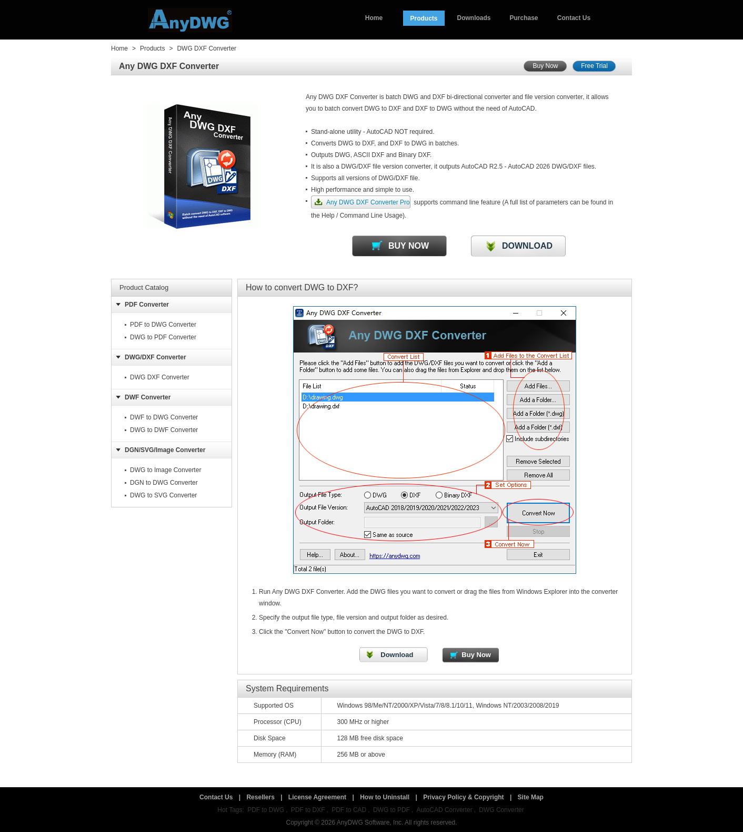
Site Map (531, 797)
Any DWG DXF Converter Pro (368, 202)
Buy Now (545, 66)
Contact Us (573, 18)
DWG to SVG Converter (163, 495)
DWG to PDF (391, 810)
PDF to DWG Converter (163, 324)
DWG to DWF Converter (164, 430)
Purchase (523, 18)
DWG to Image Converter (165, 470)
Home (374, 18)
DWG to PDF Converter (163, 337)
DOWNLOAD (527, 245)
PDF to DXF (308, 810)
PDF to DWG (265, 810)
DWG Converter (501, 810)
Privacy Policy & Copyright (463, 797)
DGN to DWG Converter (164, 482)
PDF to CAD (349, 810)
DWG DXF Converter (206, 48)
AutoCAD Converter (445, 810)
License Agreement (317, 797)
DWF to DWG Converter (164, 417)
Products (423, 18)
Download (396, 655)
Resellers (260, 797)
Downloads (473, 18)
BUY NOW (408, 245)
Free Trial (594, 66)
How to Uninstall (384, 797)
